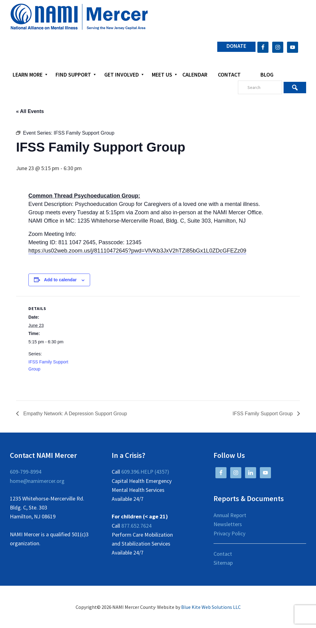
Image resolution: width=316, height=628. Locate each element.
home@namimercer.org (37, 480)
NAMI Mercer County (79, 17)
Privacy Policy (229, 533)
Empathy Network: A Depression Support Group (75, 413)
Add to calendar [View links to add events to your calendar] (60, 279)
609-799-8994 (25, 471)
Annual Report (230, 515)
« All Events (30, 111)
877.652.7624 (136, 525)
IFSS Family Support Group (263, 413)
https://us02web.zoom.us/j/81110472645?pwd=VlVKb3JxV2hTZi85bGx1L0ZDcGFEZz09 (137, 251)
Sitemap (223, 562)
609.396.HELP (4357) (145, 471)
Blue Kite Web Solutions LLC (211, 607)
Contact (223, 553)
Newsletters (228, 524)
